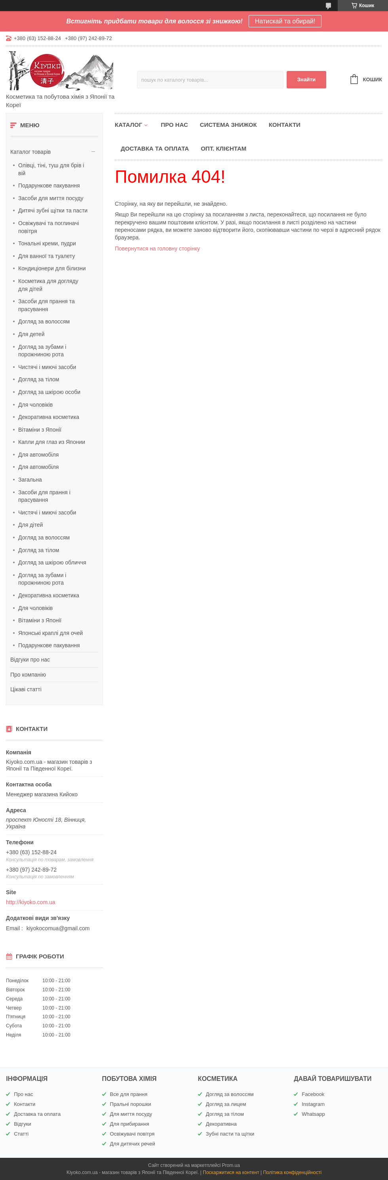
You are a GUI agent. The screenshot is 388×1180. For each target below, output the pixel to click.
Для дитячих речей (132, 1144)
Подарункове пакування (49, 185)
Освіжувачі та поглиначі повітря (48, 227)
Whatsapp (313, 1114)
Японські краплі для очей (50, 633)
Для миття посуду (131, 1114)
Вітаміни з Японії (39, 429)
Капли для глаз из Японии (51, 442)
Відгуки (22, 1124)
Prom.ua (231, 1165)
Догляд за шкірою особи (49, 392)
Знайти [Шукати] (306, 79)
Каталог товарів (30, 152)
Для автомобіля (38, 454)
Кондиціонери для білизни (52, 268)
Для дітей (30, 525)
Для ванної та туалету (46, 256)
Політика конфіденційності (292, 1172)
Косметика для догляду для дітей (48, 285)
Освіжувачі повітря (132, 1134)
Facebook (313, 1094)
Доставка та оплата (155, 148)
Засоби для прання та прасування (46, 305)
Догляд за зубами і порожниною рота (42, 351)
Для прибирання (129, 1124)
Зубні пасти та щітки (230, 1134)
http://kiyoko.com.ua (30, 902)
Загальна (30, 479)
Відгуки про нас (30, 659)
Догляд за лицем (226, 1104)
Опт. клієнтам (223, 148)
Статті (21, 1134)
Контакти (285, 125)
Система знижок (228, 125)
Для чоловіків (35, 405)
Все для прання (129, 1094)
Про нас (174, 125)
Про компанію (28, 674)
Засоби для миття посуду (51, 198)
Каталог (128, 125)
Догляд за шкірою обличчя (52, 562)
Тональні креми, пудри (47, 243)
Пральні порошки (130, 1104)
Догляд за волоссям (44, 321)
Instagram (313, 1104)
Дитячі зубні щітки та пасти (52, 210)
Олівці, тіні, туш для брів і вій (51, 169)
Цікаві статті (26, 689)
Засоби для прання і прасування (44, 496)
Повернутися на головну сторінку (157, 248)
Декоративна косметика (48, 417)
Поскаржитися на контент (231, 1172)
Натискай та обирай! (285, 21)
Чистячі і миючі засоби (47, 367)
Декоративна (221, 1124)
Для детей (31, 334)
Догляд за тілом (38, 379)
